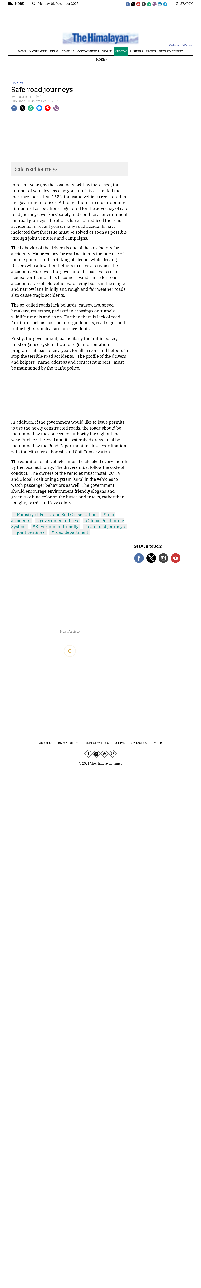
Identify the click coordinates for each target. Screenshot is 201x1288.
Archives (119, 743)
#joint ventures (29, 532)
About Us (46, 743)
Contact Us (138, 743)
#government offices (57, 520)
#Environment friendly (55, 526)
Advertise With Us (95, 743)
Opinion (17, 83)
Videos (174, 45)
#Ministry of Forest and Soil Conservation (55, 514)
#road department (69, 532)
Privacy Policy (67, 743)
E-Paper (186, 45)
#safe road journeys (105, 526)
